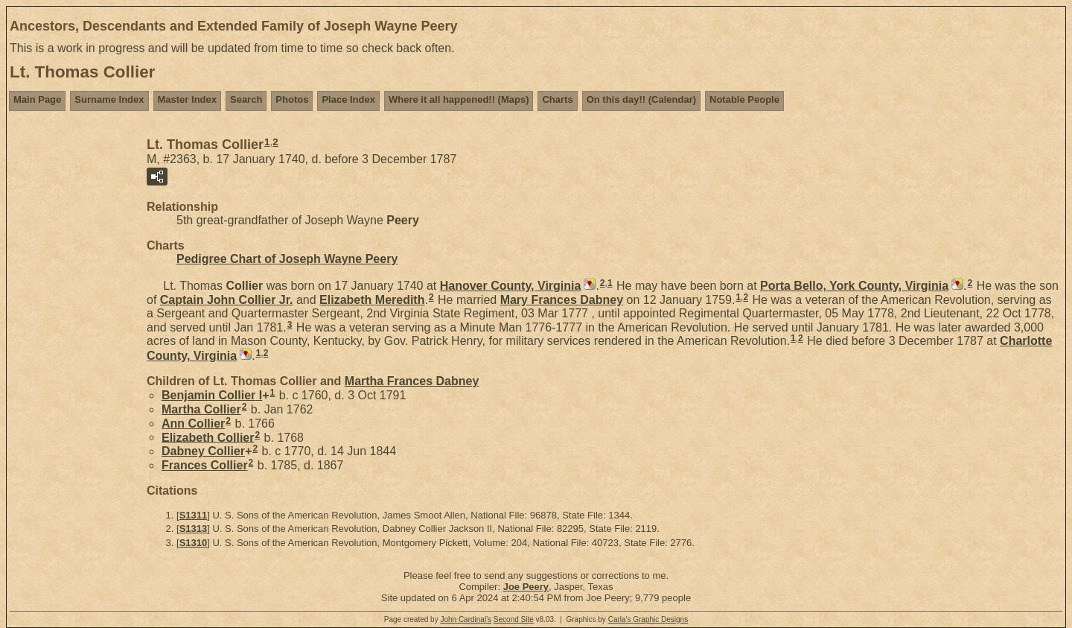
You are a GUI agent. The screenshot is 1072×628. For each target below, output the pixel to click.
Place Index (348, 99)
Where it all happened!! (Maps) (459, 99)
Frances (205, 465)
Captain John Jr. (226, 300)
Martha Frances (412, 381)
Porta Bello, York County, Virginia (854, 285)
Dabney (203, 451)
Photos (291, 99)
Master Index (187, 99)
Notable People (744, 99)
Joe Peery (526, 586)
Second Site (514, 619)
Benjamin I (212, 395)
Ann (193, 423)
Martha (201, 409)
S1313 (193, 528)
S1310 (193, 542)
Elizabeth (371, 300)
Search (246, 99)
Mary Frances (561, 300)
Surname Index (109, 99)
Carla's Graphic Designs (648, 619)
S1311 (193, 515)
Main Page (37, 99)
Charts (557, 99)
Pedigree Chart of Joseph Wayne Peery (287, 259)
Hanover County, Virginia (510, 285)
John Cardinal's (465, 619)
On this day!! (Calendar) (641, 99)
